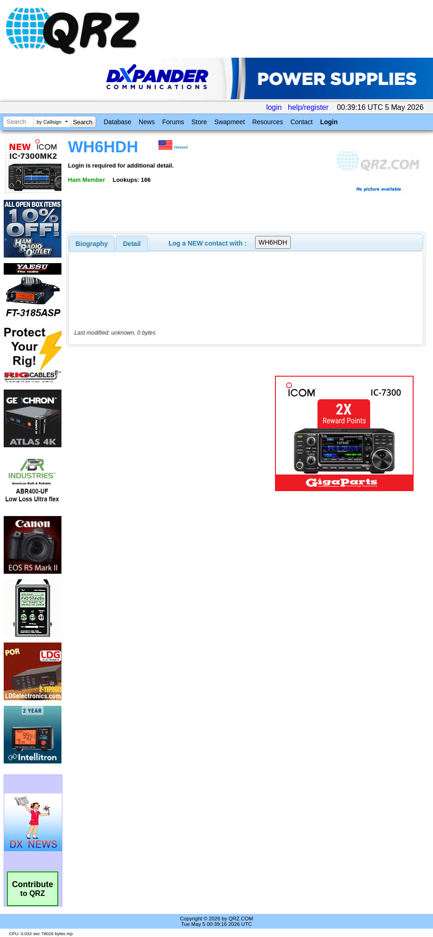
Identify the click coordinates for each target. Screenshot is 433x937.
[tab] (92, 244)
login (274, 107)
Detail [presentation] (131, 243)
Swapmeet (229, 122)
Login (329, 122)
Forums (173, 122)
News (147, 122)
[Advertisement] (172, 433)
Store (199, 122)
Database (117, 122)
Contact (301, 122)
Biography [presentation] (92, 243)
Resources (267, 122)
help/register (308, 107)
